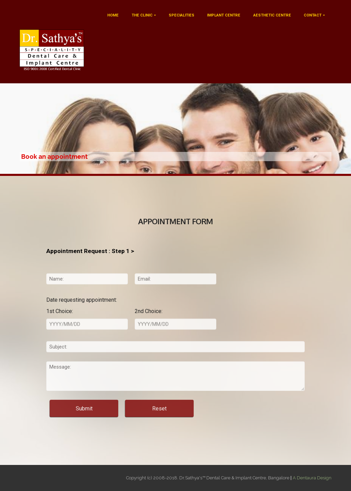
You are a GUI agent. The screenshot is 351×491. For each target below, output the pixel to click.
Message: (175, 384)
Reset (159, 413)
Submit (84, 413)
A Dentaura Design (312, 477)
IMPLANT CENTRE (223, 15)
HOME (113, 15)
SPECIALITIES (181, 15)
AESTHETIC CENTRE (272, 15)
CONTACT (313, 15)
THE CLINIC (142, 15)
